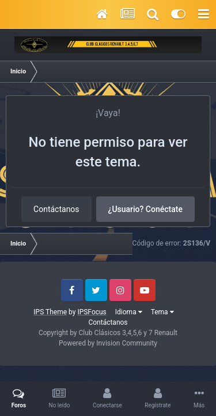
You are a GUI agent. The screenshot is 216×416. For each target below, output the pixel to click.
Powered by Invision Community (108, 343)
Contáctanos (56, 209)
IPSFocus (91, 312)
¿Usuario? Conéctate (145, 209)
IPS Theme (50, 312)
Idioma (128, 312)
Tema (162, 312)
